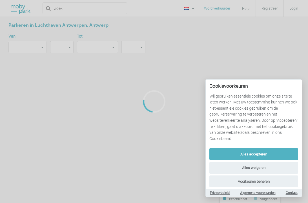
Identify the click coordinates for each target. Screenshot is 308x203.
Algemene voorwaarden (258, 193)
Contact (292, 193)
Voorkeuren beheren (254, 181)
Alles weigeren (253, 168)
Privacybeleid (220, 193)
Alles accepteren (253, 154)
